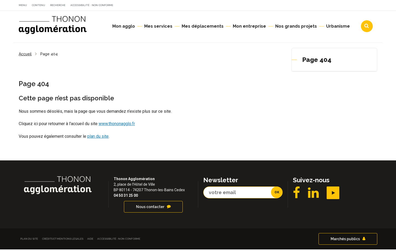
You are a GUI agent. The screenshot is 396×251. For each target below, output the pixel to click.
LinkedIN (313, 194)
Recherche (57, 5)
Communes (331, 6)
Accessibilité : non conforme (91, 5)
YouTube (333, 194)
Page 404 (316, 61)
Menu (23, 5)
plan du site (98, 137)
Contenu (38, 5)
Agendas (299, 6)
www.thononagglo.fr (117, 125)
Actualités (267, 6)
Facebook (296, 194)
